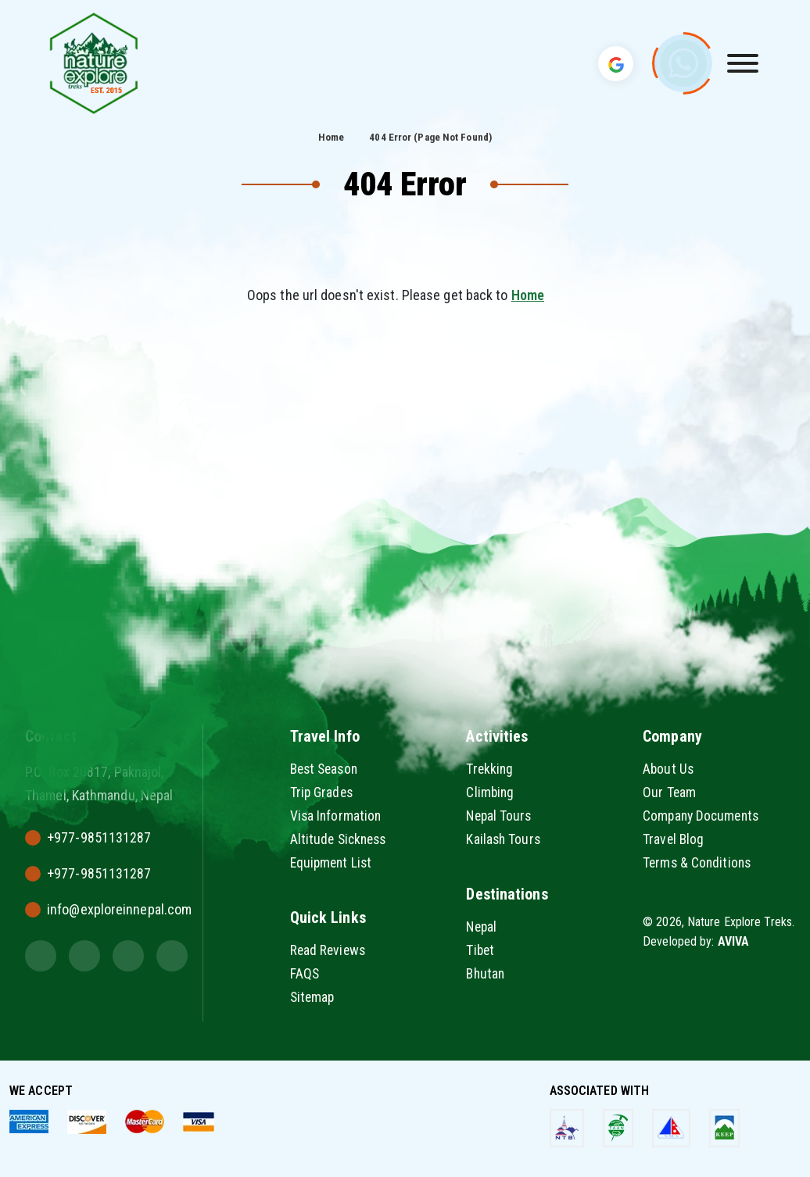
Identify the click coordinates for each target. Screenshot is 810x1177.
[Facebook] (128, 955)
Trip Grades (322, 792)
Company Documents (703, 815)
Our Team (670, 792)
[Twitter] (40, 955)
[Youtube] (172, 955)
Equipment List (332, 862)
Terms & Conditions (698, 862)
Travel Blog (674, 839)
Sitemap (313, 997)
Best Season (326, 768)
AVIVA (734, 941)
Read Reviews (329, 950)
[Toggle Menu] (742, 63)
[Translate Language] (616, 63)
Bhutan (486, 973)
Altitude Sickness (341, 839)
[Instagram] (84, 955)
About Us (669, 768)
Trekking (490, 768)
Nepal (482, 926)
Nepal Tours (500, 815)
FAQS (305, 973)
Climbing (490, 792)
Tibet (481, 950)
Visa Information (337, 815)
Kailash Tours (504, 839)
